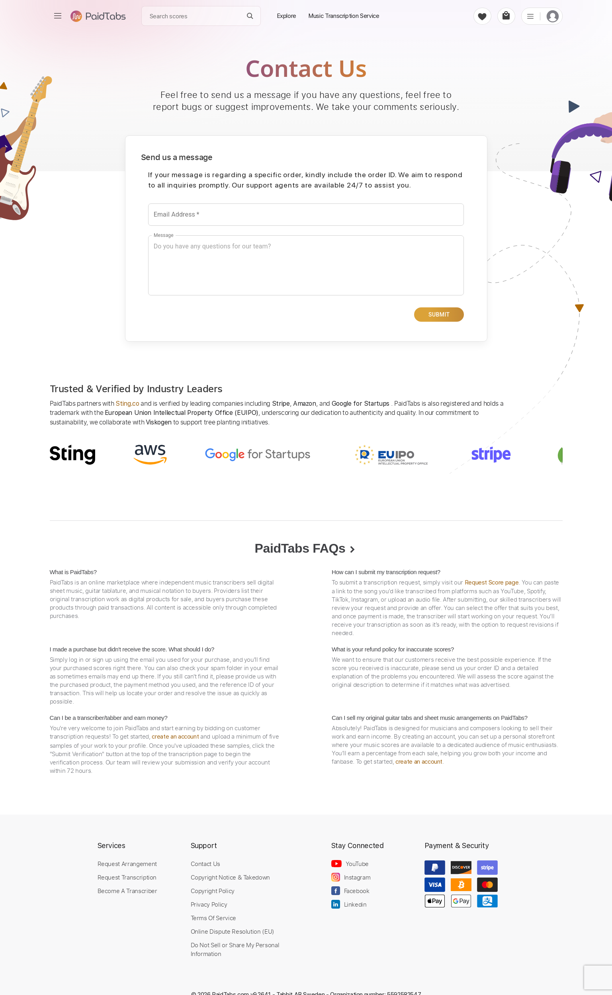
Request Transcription (127, 877)
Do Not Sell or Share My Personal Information (235, 948)
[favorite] (482, 16)
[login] (552, 16)
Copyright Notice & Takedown (230, 877)
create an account (175, 736)
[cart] (506, 16)
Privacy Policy (209, 904)
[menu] (58, 16)
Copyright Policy (213, 890)
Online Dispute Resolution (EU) (232, 931)
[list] (530, 16)
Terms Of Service (213, 917)
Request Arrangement (127, 863)
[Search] (250, 16)
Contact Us (205, 863)
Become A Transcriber (127, 890)
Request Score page (492, 582)
